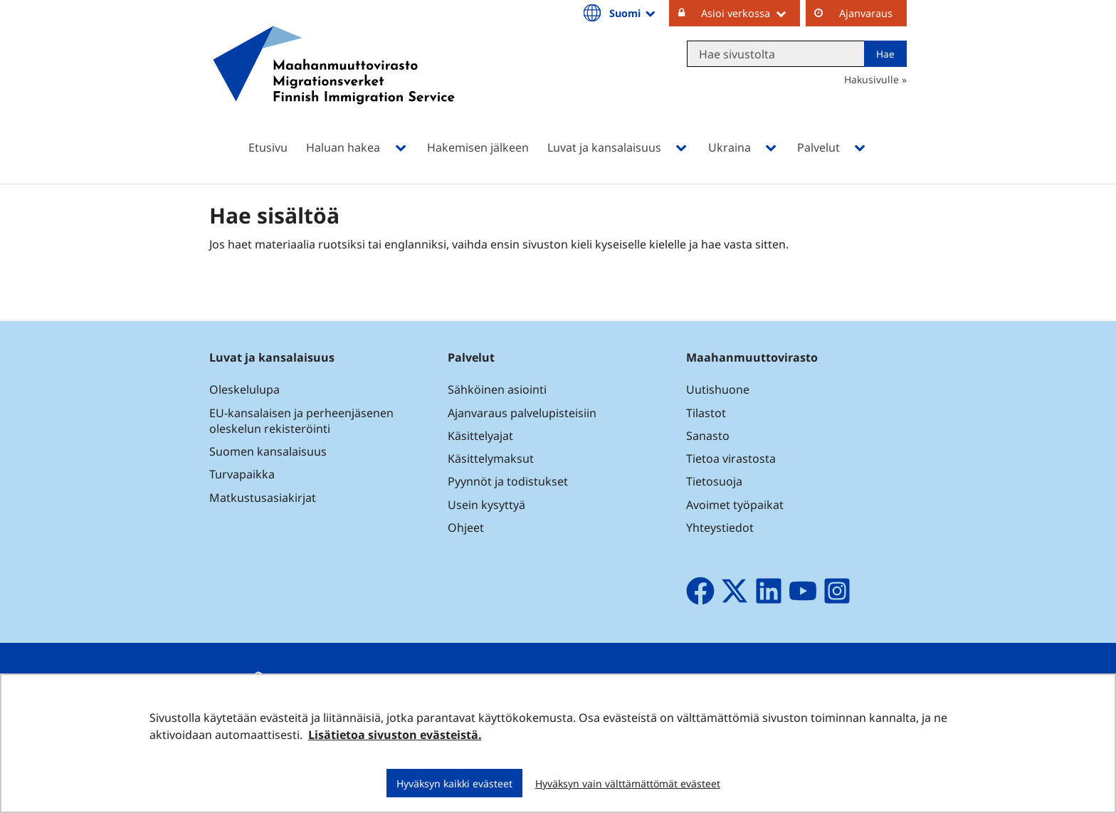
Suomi (633, 13)
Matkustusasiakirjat (262, 497)
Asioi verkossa (750, 13)
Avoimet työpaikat (735, 505)
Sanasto (708, 436)
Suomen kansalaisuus (268, 451)
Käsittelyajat (480, 436)
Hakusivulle (871, 79)
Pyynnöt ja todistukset (508, 481)
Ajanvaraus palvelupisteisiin (522, 413)
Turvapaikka (242, 474)
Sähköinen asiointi (497, 389)
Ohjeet (466, 527)
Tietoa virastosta (731, 458)
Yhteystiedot (720, 527)
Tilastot (706, 413)
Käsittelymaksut (491, 458)
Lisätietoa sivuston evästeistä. (395, 735)
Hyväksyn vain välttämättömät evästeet (627, 783)
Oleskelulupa (244, 389)
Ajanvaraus (866, 13)
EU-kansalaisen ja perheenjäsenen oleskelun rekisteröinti (301, 420)
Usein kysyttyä (488, 505)
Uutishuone (717, 389)
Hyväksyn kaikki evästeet (454, 783)
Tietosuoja (714, 481)
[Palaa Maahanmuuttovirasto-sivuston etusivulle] (333, 83)
